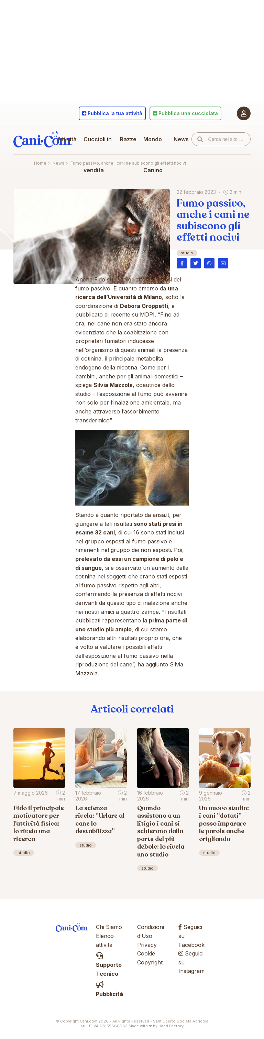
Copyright (150, 962)
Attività (67, 139)
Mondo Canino (153, 155)
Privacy (147, 944)
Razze (128, 139)
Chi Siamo (109, 927)
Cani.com (42, 139)
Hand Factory (171, 1026)
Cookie (146, 953)
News (181, 139)
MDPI (147, 314)
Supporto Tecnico (109, 965)
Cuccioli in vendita (98, 155)
